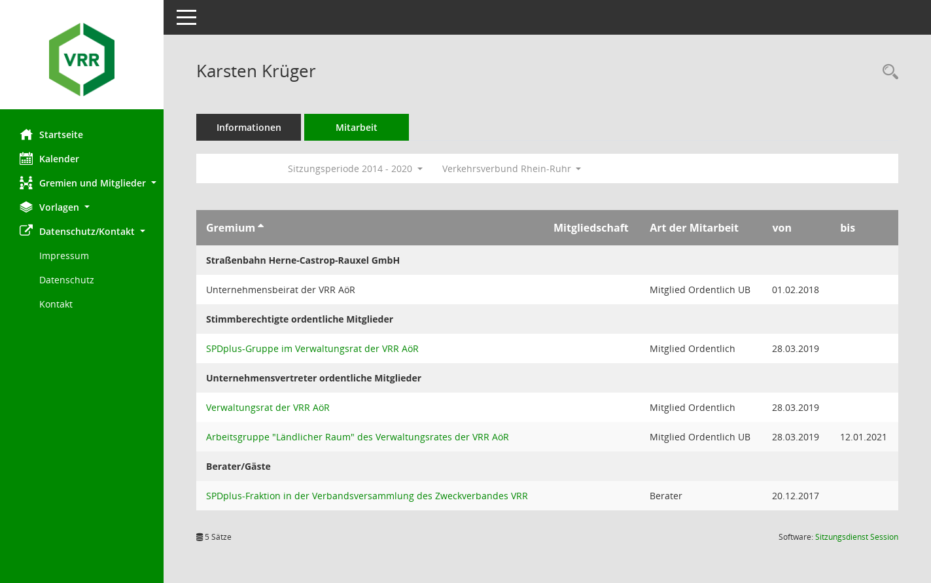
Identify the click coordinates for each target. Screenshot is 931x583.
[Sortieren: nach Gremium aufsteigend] (261, 228)
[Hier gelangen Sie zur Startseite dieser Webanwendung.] (82, 59)
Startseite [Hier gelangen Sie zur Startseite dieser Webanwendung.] (51, 134)
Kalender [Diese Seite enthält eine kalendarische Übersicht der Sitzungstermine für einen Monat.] (49, 158)
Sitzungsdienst (856, 536)
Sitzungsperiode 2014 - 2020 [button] (355, 168)
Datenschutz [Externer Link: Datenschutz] (66, 280)
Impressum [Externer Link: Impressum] (64, 255)
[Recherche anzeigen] (887, 72)
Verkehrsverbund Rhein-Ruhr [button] (512, 168)
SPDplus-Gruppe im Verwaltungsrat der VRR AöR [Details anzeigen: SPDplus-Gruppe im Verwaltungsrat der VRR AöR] (312, 348)
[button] (82, 183)
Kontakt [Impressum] (56, 304)
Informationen (249, 127)
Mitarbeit (357, 127)
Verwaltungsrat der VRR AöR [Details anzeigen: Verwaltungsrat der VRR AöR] (268, 407)
